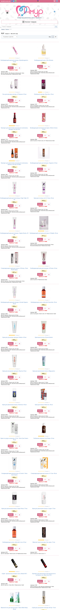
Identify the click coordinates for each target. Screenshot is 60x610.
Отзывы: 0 (17, 58)
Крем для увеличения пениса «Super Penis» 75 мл (14, 508)
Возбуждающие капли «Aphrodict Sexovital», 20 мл (44, 302)
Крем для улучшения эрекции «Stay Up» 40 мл (14, 371)
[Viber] (12, 1)
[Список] (55, 37)
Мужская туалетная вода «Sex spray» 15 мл (44, 542)
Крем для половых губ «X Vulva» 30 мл (44, 198)
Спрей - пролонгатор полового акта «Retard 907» (14, 573)
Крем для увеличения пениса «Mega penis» (44, 371)
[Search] (56, 26)
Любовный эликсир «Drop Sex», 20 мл (44, 94)
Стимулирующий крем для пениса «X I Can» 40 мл (44, 473)
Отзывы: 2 (47, 92)
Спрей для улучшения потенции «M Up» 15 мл (44, 607)
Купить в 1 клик (13, 70)
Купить (11, 67)
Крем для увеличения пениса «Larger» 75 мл (43, 508)
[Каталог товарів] (29, 22)
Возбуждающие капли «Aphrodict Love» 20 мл (14, 542)
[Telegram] (14, 1)
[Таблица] (52, 37)
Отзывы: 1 (17, 125)
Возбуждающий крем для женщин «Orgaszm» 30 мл (43, 163)
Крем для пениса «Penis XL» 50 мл (44, 404)
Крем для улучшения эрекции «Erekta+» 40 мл (14, 337)
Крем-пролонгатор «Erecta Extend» (44, 337)
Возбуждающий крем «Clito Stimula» (43, 60)
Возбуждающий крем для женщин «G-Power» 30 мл (43, 268)
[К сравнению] (19, 67)
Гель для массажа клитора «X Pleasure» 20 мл (14, 94)
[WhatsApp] (16, 1)
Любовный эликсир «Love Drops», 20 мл (43, 438)
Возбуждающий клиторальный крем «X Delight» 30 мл (44, 233)
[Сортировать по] (9, 37)
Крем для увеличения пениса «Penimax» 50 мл (14, 404)
